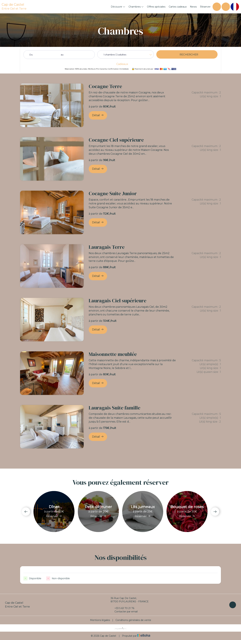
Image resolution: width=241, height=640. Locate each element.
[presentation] (26, 511)
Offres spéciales (156, 6)
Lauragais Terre (107, 247)
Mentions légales (100, 620)
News (193, 6)
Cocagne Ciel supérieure (116, 139)
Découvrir (118, 6)
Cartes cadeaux (178, 6)
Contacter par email (124, 611)
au (62, 54)
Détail (98, 115)
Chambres (136, 6)
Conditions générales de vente (133, 620)
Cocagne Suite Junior (113, 193)
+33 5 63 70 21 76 (122, 608)
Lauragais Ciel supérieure (117, 300)
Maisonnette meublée (113, 354)
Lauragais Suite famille (114, 407)
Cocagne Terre (105, 86)
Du (31, 54)
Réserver (205, 6)
